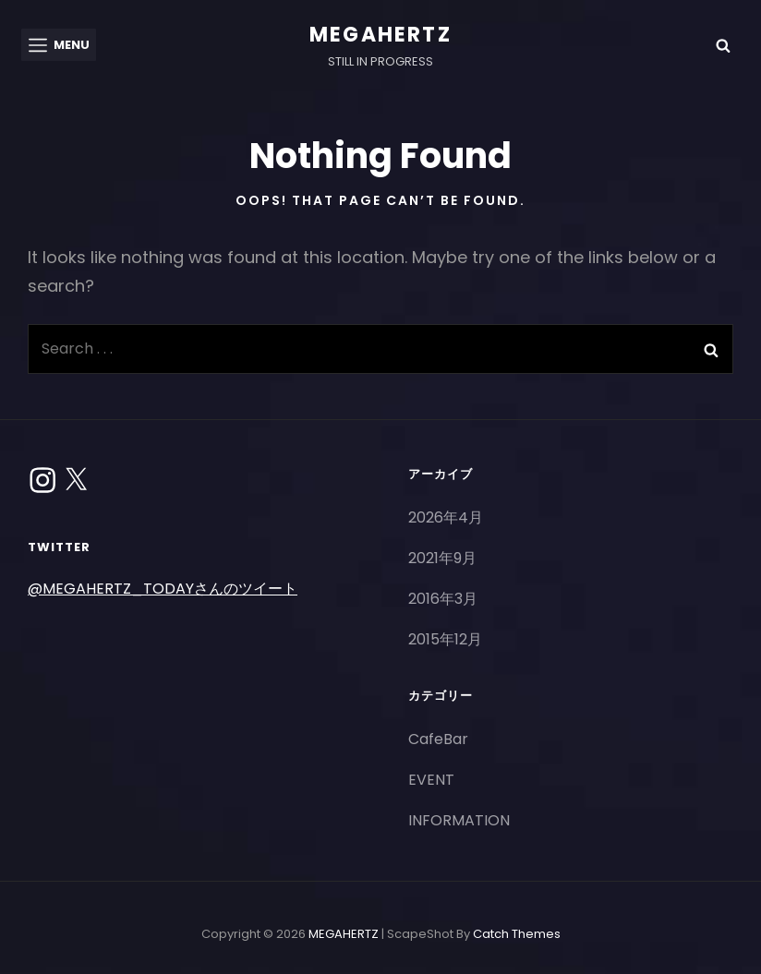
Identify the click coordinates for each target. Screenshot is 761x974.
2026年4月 (445, 517)
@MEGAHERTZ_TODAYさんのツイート (162, 588)
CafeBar (438, 739)
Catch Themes (517, 934)
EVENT (431, 779)
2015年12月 (445, 639)
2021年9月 (442, 558)
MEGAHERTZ (380, 34)
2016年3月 (442, 598)
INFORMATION (459, 820)
